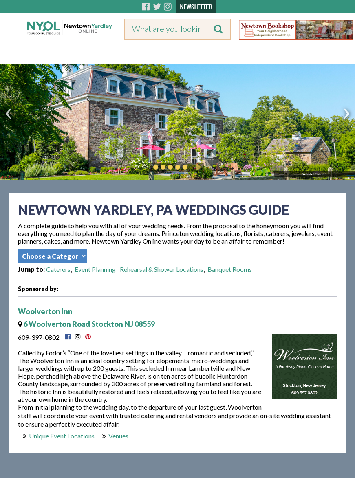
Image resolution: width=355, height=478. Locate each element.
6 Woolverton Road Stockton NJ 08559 (86, 323)
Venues (118, 436)
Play (197, 167)
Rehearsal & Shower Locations (161, 269)
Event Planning (95, 269)
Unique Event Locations (62, 436)
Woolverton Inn (45, 311)
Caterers (58, 269)
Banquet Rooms (229, 269)
